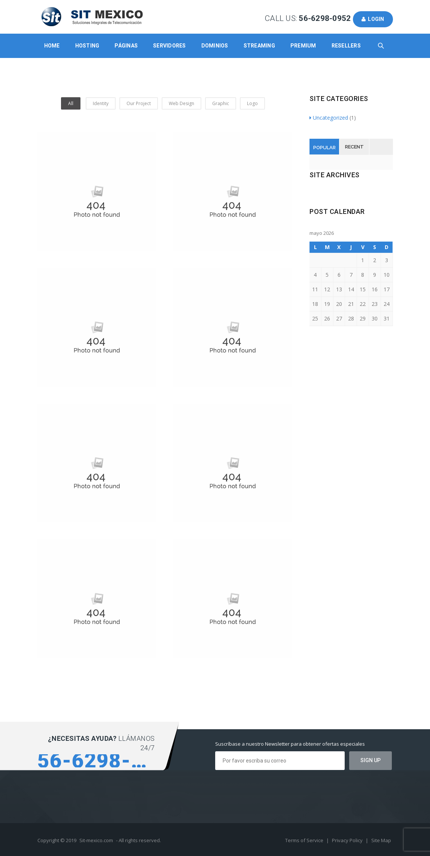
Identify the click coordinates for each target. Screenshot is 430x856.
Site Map (381, 840)
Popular (324, 147)
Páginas (126, 46)
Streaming (259, 46)
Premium (303, 46)
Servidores (169, 46)
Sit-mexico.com (96, 840)
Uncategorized (328, 117)
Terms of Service (304, 840)
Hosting (87, 46)
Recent (354, 147)
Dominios (214, 46)
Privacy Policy (348, 840)
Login (373, 19)
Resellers (346, 46)
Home (52, 46)
